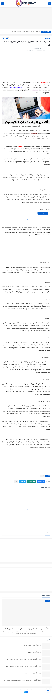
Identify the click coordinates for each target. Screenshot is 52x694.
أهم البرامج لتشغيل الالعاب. (34, 652)
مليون (20, 689)
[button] (41, 481)
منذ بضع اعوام (46, 627)
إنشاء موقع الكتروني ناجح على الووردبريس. (31, 645)
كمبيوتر (47, 38)
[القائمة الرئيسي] (49, 3)
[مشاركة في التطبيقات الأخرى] (16, 481)
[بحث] (2, 3)
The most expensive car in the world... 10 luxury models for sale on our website (22, 680)
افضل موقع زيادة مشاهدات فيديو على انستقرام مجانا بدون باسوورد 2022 (27, 629)
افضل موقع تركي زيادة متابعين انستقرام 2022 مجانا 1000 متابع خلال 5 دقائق (23, 666)
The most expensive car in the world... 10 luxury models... (25, 31)
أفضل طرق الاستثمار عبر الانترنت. (33, 673)
